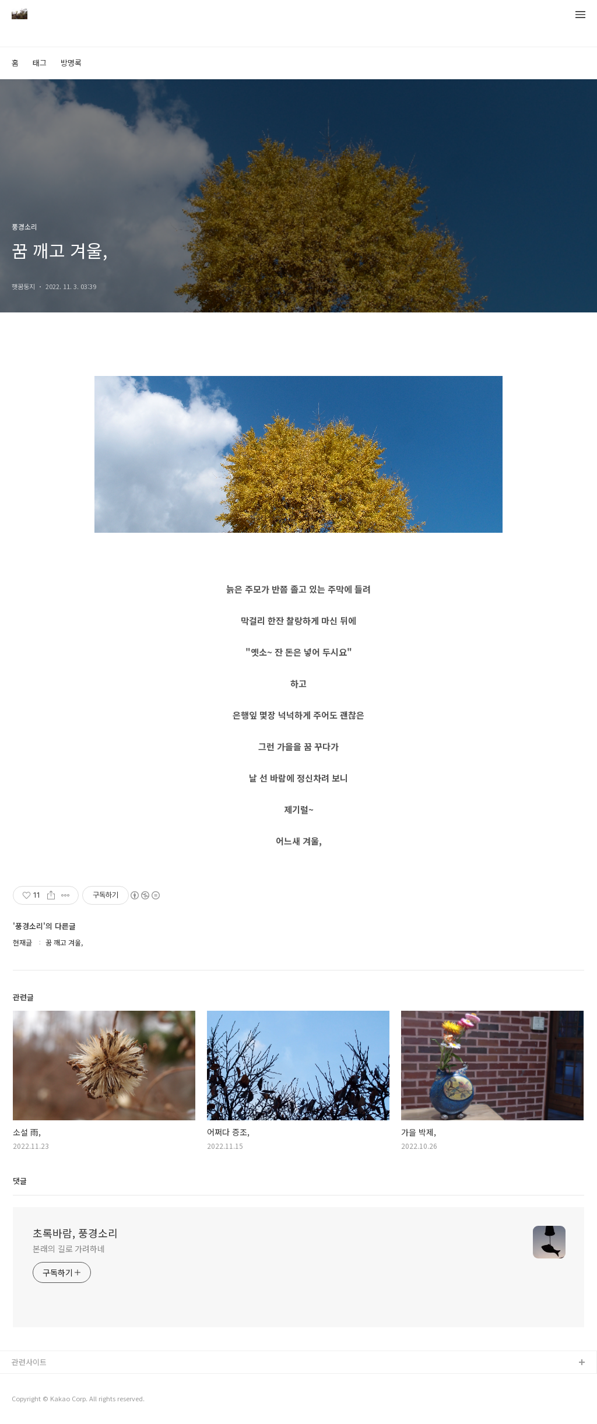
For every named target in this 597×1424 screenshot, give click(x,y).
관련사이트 (29, 1361)
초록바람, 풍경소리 (75, 1233)
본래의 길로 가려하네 (69, 1248)
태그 (40, 62)
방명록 (71, 62)
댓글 (20, 1180)
